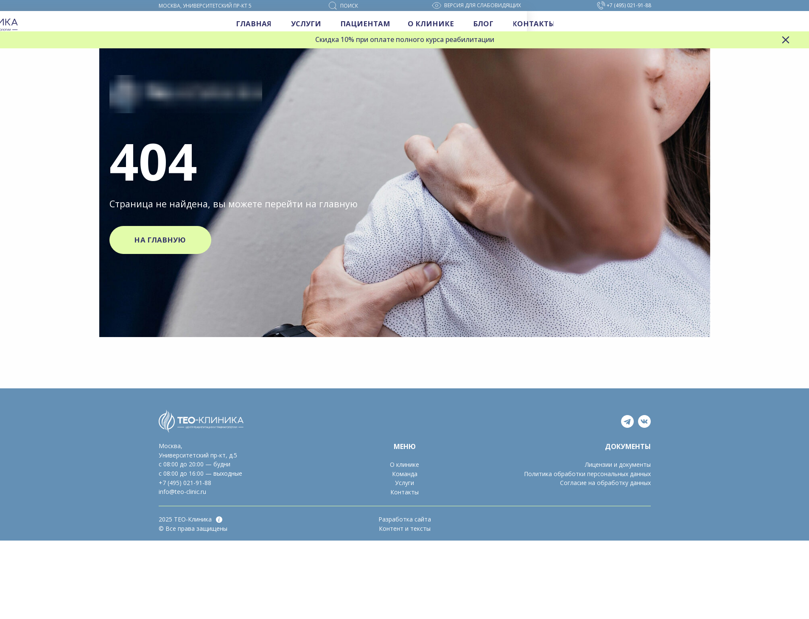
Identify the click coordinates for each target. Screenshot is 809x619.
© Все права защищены (193, 528)
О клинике (404, 464)
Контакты (404, 492)
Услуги (404, 483)
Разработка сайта (404, 519)
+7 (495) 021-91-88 (185, 483)
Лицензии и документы (618, 464)
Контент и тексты (405, 528)
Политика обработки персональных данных (587, 474)
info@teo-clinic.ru (182, 492)
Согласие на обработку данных (605, 483)
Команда (404, 474)
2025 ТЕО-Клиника (185, 519)
